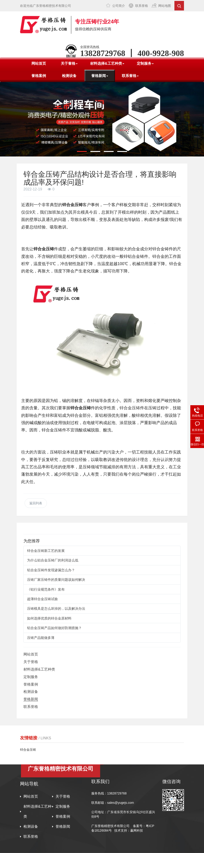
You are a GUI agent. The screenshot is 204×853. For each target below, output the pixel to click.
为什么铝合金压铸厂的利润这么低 (52, 560)
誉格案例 (38, 76)
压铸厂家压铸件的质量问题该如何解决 (56, 579)
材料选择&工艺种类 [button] (107, 63)
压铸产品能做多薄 (40, 638)
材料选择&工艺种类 (39, 669)
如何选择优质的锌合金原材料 (49, 618)
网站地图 (164, 6)
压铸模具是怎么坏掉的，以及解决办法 (56, 608)
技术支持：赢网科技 (128, 830)
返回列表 (35, 503)
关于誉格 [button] (69, 63)
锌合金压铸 (130, 408)
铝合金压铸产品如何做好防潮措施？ (54, 628)
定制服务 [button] (145, 63)
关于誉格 (30, 662)
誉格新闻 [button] (99, 76)
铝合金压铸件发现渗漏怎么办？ (51, 570)
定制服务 (30, 677)
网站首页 (38, 63)
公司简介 (118, 6)
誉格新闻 (30, 699)
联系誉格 (141, 6)
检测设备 (69, 76)
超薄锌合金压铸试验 (42, 599)
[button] (82, 151)
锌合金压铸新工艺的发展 (46, 551)
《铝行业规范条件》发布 (46, 589)
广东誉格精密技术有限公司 (110, 826)
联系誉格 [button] (130, 76)
